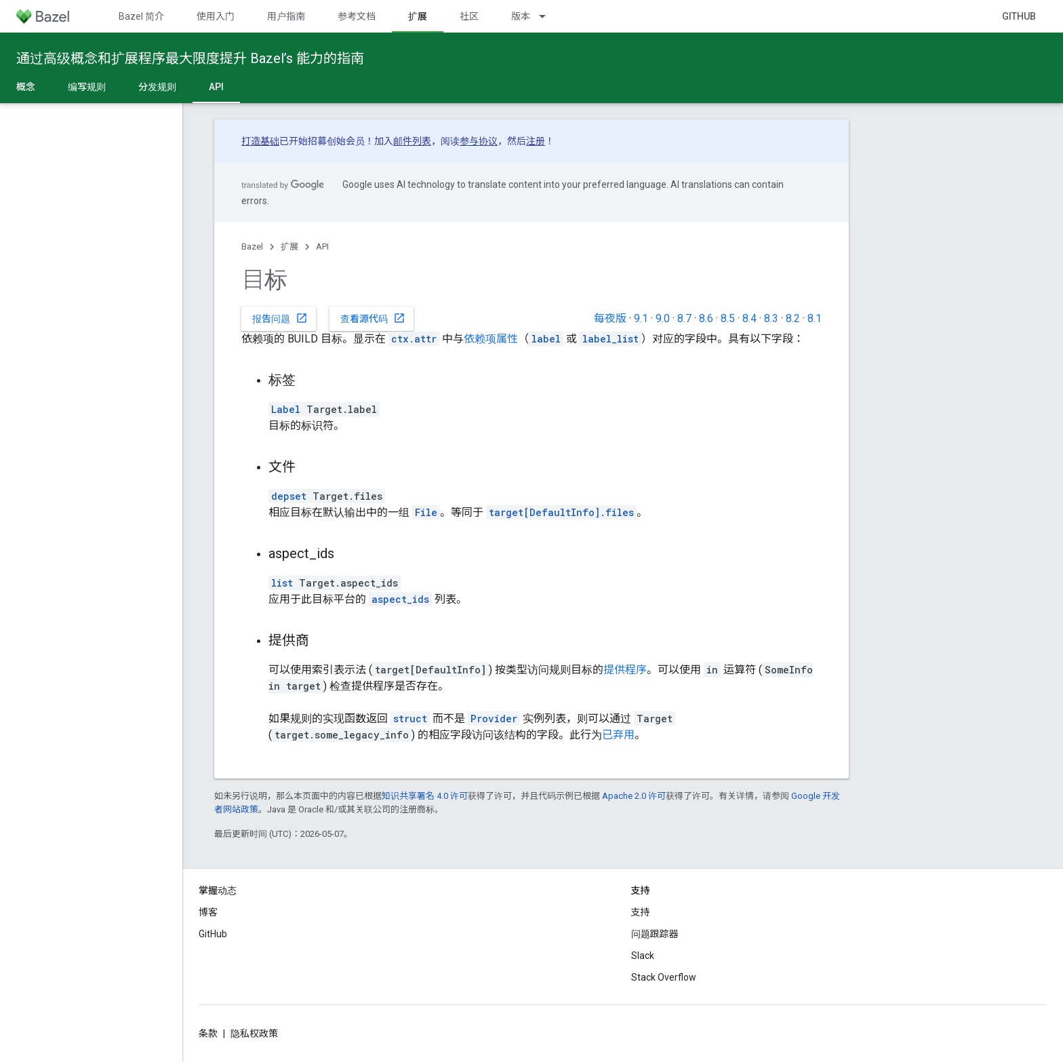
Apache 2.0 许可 (634, 796)
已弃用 (618, 734)
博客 (208, 912)
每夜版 (610, 318)
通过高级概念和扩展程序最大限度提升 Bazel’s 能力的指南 (190, 58)
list (282, 582)
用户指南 (286, 16)
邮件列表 (412, 141)
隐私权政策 (254, 1033)
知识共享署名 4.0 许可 (425, 796)
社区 (469, 16)
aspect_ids (400, 599)
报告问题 (280, 318)
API (322, 246)
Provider (493, 718)
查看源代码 (372, 318)
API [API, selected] (216, 86)
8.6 (706, 318)
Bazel (252, 246)
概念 (25, 86)
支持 (640, 912)
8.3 (771, 318)
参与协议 (479, 141)
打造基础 (260, 141)
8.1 (814, 318)
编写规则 (87, 86)
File (426, 512)
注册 (535, 141)
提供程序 (625, 669)
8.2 (793, 318)
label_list (610, 338)
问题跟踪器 (655, 933)
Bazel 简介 (141, 16)
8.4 (749, 318)
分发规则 (157, 86)
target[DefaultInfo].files (561, 512)
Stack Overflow (663, 977)
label (546, 338)
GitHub (1019, 16)
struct (410, 718)
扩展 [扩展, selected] (417, 16)
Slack (642, 955)
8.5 (728, 318)
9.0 (663, 318)
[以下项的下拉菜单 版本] (548, 16)
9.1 (641, 318)
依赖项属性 (491, 338)
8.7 (684, 318)
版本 (520, 16)
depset (288, 496)
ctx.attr (414, 338)
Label (285, 409)
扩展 (289, 246)
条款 (208, 1033)
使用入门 (216, 16)
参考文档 (357, 16)
